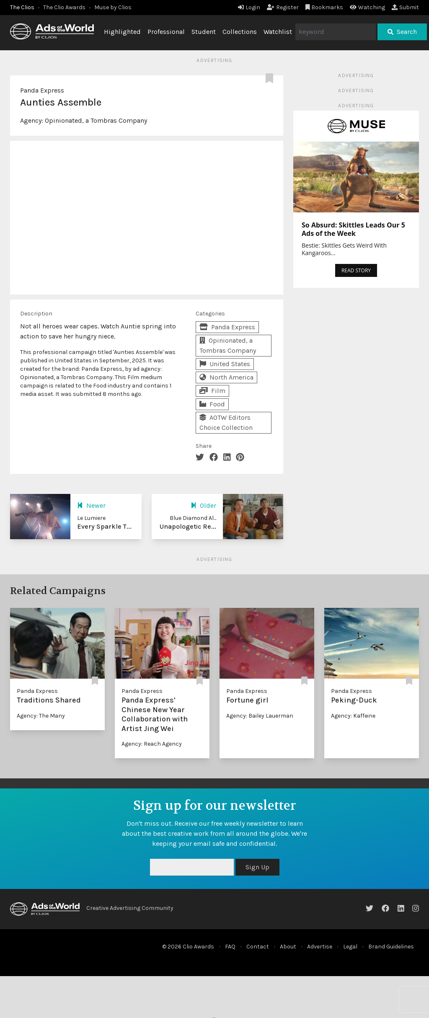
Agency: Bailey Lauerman (259, 715)
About (288, 946)
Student (203, 32)
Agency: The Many (41, 715)
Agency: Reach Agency (151, 743)
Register (283, 7)
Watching (367, 7)
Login (249, 7)
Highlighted (122, 32)
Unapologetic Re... (188, 526)
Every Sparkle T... (104, 526)
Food (212, 404)
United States (224, 364)
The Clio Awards (64, 7)
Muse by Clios (113, 7)
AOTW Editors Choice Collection (226, 422)
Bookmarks (324, 7)
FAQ (230, 946)
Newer (91, 505)
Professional (166, 32)
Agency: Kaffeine (353, 715)
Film (212, 391)
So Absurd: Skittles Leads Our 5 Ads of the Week (353, 229)
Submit (405, 7)
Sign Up (257, 867)
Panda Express (42, 90)
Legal (350, 946)
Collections (239, 32)
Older (203, 505)
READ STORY (356, 270)
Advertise (319, 946)
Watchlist (278, 32)
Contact (257, 946)
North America (226, 377)
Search (402, 32)
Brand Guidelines (391, 946)
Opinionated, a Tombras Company (96, 120)
